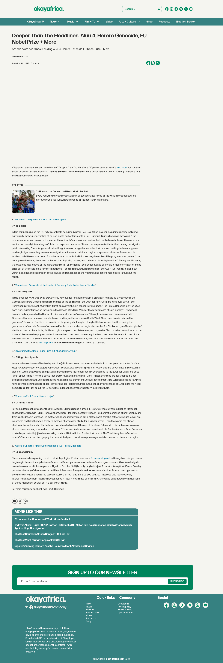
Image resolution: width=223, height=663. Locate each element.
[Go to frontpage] (48, 9)
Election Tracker (186, 21)
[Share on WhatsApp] (158, 63)
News (53, 21)
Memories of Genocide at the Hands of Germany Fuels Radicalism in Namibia (55, 285)
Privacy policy (124, 607)
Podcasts (164, 21)
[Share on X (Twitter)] (153, 63)
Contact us (123, 604)
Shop (149, 21)
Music (70, 21)
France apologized (100, 458)
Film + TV (90, 21)
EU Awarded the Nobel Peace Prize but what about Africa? (45, 351)
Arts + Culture (127, 21)
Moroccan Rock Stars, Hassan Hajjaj (34, 396)
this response (45, 342)
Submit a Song (125, 609)
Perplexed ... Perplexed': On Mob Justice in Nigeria (40, 219)
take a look (122, 167)
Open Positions (125, 612)
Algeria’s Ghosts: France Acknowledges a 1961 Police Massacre (48, 446)
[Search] (159, 9)
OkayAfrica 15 (35, 21)
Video (109, 21)
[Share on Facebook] (148, 63)
